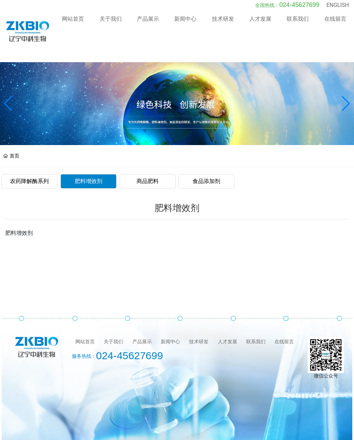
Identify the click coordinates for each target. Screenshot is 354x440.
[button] (346, 85)
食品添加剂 (206, 162)
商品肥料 (148, 162)
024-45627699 (299, 13)
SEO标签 (243, 437)
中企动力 (207, 437)
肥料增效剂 (88, 162)
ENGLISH (337, 13)
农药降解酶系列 (29, 162)
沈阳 (222, 437)
